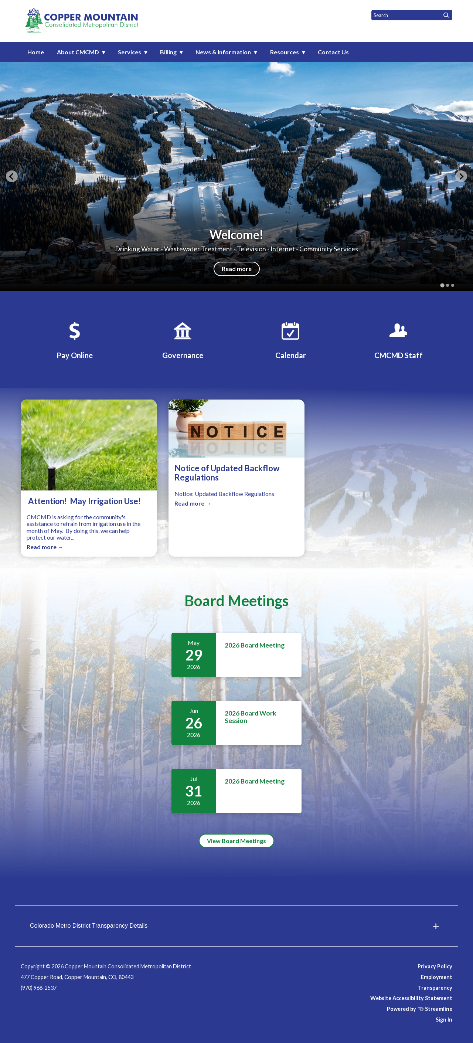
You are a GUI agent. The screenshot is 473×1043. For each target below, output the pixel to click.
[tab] (442, 285)
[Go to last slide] (12, 176)
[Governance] (182, 339)
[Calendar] (290, 339)
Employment (436, 977)
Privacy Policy (435, 966)
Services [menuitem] (129, 51)
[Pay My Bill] (74, 339)
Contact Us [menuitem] (333, 51)
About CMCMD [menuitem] (78, 51)
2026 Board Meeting (255, 645)
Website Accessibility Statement (411, 998)
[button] (236, 926)
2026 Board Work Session (250, 716)
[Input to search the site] (411, 15)
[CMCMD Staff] (398, 339)
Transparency (435, 988)
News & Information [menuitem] (223, 51)
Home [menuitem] (35, 51)
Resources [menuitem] (284, 51)
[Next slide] (461, 176)
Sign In (444, 1019)
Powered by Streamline (419, 1009)
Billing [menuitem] (168, 51)
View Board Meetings (236, 840)
